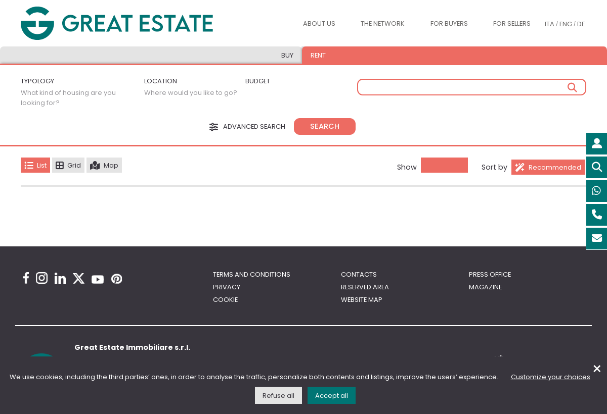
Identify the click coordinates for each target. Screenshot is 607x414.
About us (319, 23)
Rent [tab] (318, 55)
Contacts (359, 274)
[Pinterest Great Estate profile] (116, 278)
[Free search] (471, 87)
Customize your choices (550, 377)
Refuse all (278, 395)
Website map (361, 299)
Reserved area (365, 287)
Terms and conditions (251, 274)
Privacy (226, 287)
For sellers (512, 23)
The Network (383, 23)
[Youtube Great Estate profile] (97, 279)
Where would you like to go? (190, 92)
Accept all (331, 395)
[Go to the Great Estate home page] (117, 23)
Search (324, 126)
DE (581, 24)
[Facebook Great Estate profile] (26, 278)
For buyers (449, 23)
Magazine (485, 287)
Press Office (490, 274)
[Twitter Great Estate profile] (78, 278)
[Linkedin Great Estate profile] (60, 278)
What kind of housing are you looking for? (68, 98)
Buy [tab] (287, 55)
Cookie (225, 299)
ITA (549, 24)
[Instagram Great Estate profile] (41, 278)
